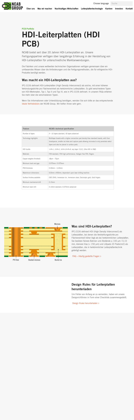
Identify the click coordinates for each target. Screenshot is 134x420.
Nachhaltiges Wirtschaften (66, 9)
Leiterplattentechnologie (92, 9)
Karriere (108, 9)
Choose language (101, 3)
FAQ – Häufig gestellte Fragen (85, 256)
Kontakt (129, 9)
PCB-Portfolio (28, 29)
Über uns (30, 9)
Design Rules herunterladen (84, 303)
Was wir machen (44, 9)
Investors (119, 9)
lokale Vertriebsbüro (31, 104)
